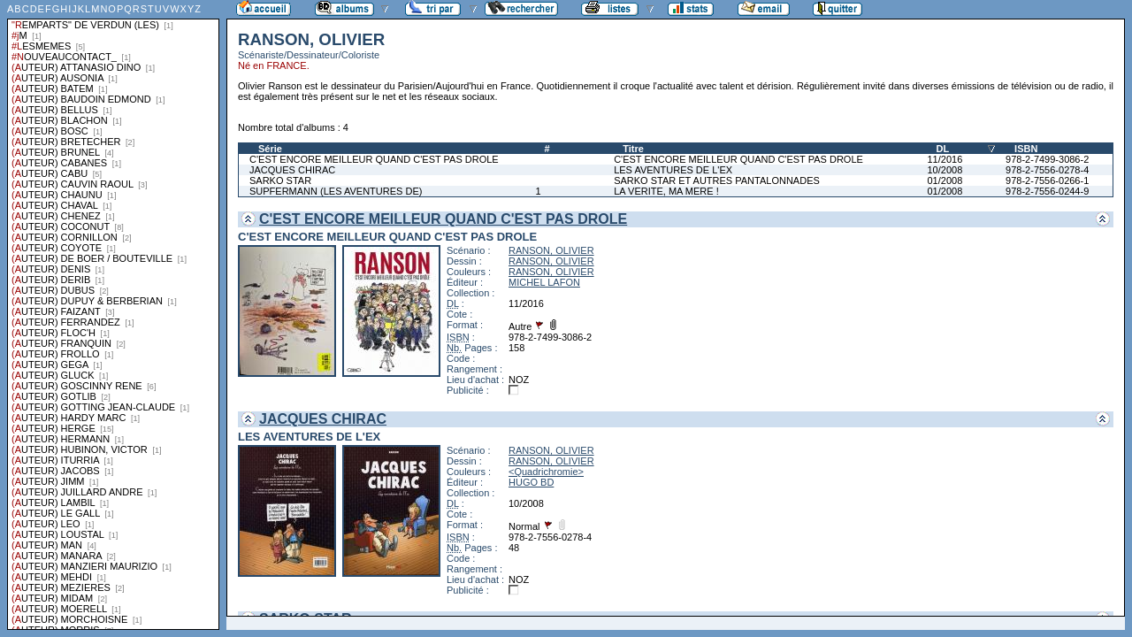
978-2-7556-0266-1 (1047, 180)
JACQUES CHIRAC (292, 170)
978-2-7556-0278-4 (1047, 170)
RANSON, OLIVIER (551, 250)
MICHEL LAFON (544, 282)
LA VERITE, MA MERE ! (666, 191)
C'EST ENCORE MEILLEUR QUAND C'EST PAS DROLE (374, 159)
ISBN (1025, 148)
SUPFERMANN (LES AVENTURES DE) (335, 191)
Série (270, 148)
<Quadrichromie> (546, 471)
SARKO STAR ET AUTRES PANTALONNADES (717, 180)
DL (943, 148)
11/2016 (945, 159)
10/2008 (945, 170)
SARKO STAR (280, 180)
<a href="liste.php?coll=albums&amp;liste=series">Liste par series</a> (113, 315)
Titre (633, 148)
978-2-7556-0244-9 (1047, 191)
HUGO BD (531, 482)
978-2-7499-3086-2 (1047, 159)
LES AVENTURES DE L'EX (673, 170)
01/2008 (945, 180)
